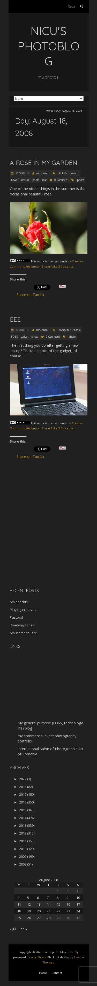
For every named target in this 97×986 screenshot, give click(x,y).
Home (49, 110)
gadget (24, 336)
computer (65, 330)
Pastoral (16, 617)
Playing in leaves (23, 609)
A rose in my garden (43, 162)
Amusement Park (23, 633)
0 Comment (61, 180)
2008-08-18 (22, 173)
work (40, 261)
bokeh (63, 173)
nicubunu (42, 173)
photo (35, 180)
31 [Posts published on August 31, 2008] (78, 917)
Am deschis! (19, 602)
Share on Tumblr (33, 294)
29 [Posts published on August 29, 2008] (58, 917)
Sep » (22, 929)
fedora (77, 330)
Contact (56, 973)
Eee (15, 319)
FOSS (14, 336)
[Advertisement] (42, 547)
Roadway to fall (22, 625)
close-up (74, 173)
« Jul (13, 929)
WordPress (38, 957)
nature (25, 180)
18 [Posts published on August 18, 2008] (19, 911)
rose (44, 180)
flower (14, 180)
